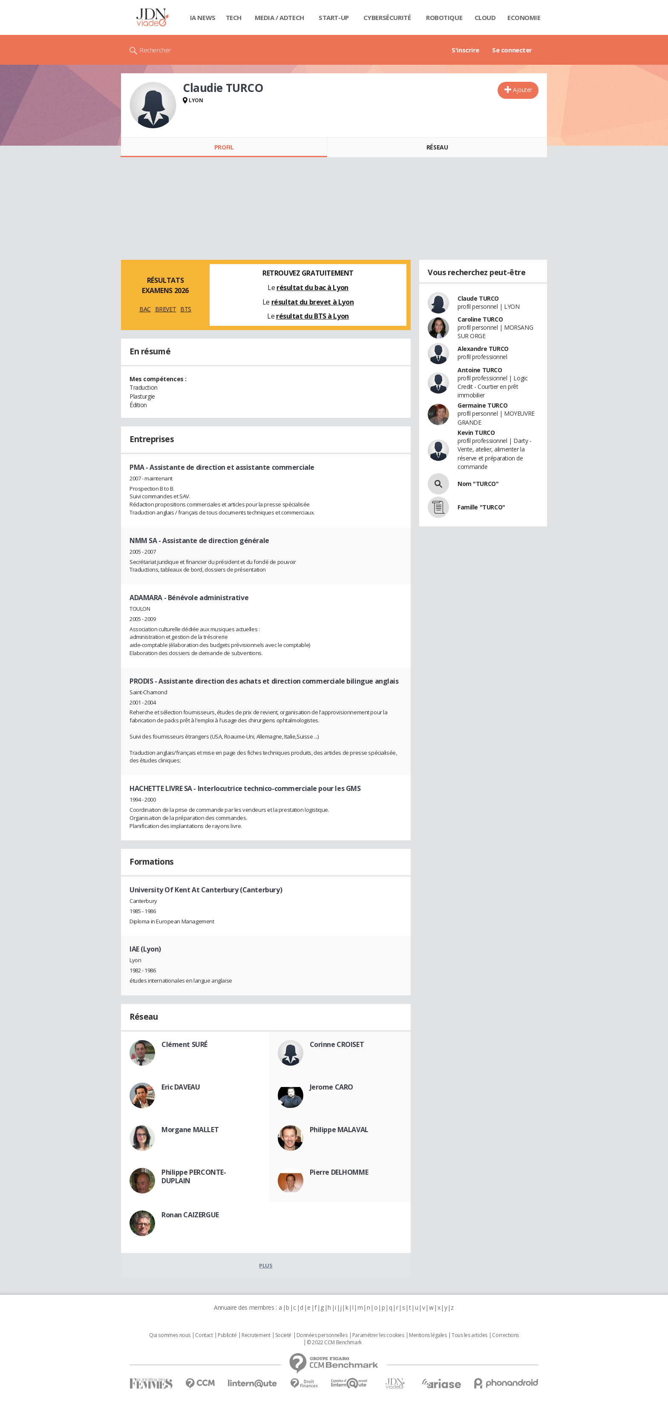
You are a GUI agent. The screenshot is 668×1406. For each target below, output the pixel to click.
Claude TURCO (478, 298)
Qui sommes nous (169, 1335)
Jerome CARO (331, 1087)
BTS (185, 309)
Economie (524, 17)
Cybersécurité (387, 17)
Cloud (485, 17)
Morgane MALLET (190, 1129)
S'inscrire (465, 50)
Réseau (437, 147)
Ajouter (522, 90)
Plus (265, 1265)
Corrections (505, 1335)
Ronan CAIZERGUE (190, 1214)
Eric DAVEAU (180, 1087)
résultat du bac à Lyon (312, 287)
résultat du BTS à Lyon (312, 316)
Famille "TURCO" (481, 507)
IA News (203, 17)
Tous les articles (469, 1335)
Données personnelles (322, 1335)
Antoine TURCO (480, 370)
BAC (145, 309)
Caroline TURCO (480, 319)
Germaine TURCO (482, 405)
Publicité (227, 1335)
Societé (283, 1335)
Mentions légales (427, 1335)
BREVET (165, 309)
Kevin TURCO (476, 432)
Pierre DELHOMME (339, 1172)
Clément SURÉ (184, 1044)
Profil (223, 147)
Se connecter (512, 50)
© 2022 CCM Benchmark (334, 1343)
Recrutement (256, 1335)
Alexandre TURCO (483, 349)
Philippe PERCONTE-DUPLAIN (193, 1176)
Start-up (334, 17)
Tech (234, 17)
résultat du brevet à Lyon (312, 302)
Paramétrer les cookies (378, 1335)
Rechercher (155, 50)
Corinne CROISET (337, 1044)
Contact (204, 1335)
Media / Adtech (279, 17)
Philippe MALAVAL (339, 1129)
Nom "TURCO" (478, 484)
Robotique (444, 17)
